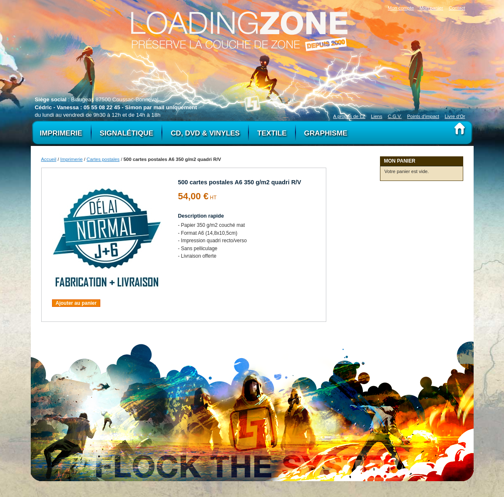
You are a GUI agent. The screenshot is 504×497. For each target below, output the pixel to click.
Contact (457, 7)
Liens (376, 116)
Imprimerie (71, 159)
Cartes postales (103, 159)
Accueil (49, 159)
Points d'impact (423, 116)
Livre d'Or (454, 116)
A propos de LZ (349, 116)
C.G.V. (395, 116)
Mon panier (431, 7)
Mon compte (401, 7)
